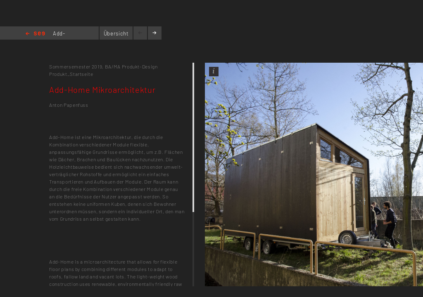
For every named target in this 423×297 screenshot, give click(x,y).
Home (35, 34)
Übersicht (116, 33)
